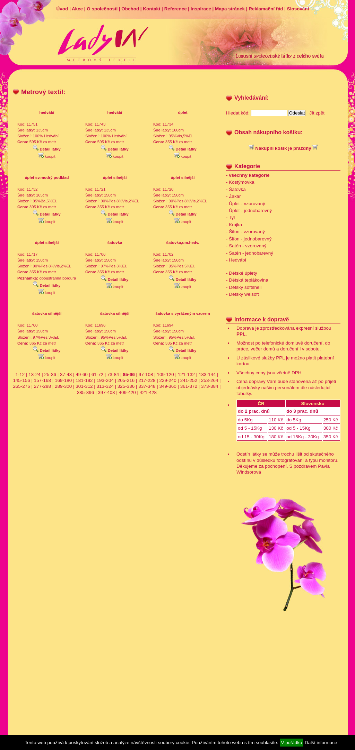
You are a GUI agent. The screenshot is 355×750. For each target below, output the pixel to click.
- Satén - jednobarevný (249, 253)
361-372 (188, 386)
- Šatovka (236, 189)
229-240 (167, 380)
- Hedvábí (236, 260)
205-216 (126, 380)
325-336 (126, 386)
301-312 (84, 386)
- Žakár (233, 196)
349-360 (167, 386)
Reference (175, 8)
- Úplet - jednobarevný (249, 210)
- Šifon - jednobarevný (248, 238)
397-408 (106, 392)
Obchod (130, 8)
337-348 (146, 386)
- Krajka (234, 224)
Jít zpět (317, 113)
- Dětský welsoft (242, 294)
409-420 (127, 392)
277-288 (42, 386)
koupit (46, 156)
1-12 (20, 374)
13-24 (34, 374)
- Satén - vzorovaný (246, 245)
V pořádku (291, 742)
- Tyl (230, 217)
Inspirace (201, 8)
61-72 (97, 374)
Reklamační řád (266, 8)
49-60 (81, 374)
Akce (77, 8)
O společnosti (102, 8)
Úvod (62, 8)
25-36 (50, 374)
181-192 (84, 380)
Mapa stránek (230, 8)
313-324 (105, 386)
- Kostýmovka (240, 182)
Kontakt (151, 8)
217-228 (146, 380)
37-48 (66, 374)
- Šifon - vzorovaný (245, 231)
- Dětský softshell (243, 287)
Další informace (321, 742)
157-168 (42, 380)
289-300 (63, 386)
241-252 (188, 380)
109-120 (165, 374)
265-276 (21, 386)
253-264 (209, 380)
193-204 (105, 380)
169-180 (63, 380)
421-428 (148, 392)
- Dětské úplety (241, 273)
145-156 (21, 380)
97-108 (146, 374)
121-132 (186, 374)
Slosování (298, 8)
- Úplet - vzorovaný (245, 203)
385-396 (85, 392)
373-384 (209, 386)
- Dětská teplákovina (247, 280)
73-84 (113, 374)
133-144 (207, 374)
